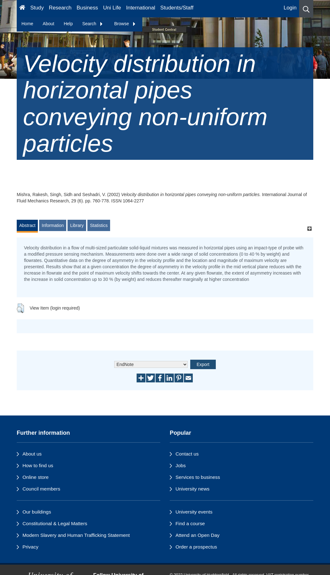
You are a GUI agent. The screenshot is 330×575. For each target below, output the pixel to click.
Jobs (180, 465)
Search (92, 23)
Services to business (197, 477)
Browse (125, 23)
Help (68, 23)
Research (60, 8)
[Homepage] (22, 8)
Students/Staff (176, 8)
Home (27, 23)
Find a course (190, 523)
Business (87, 8)
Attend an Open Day (197, 535)
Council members (41, 488)
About (48, 23)
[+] (309, 228)
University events (193, 511)
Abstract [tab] (27, 225)
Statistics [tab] (99, 225)
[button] (306, 8)
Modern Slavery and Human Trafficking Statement (76, 535)
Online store (35, 477)
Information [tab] (53, 225)
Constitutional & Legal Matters (54, 523)
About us (32, 453)
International (140, 8)
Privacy (30, 546)
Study (37, 8)
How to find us (37, 465)
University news (192, 488)
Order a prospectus (196, 546)
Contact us (187, 453)
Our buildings (36, 511)
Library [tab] (77, 225)
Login (290, 8)
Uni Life (112, 8)
